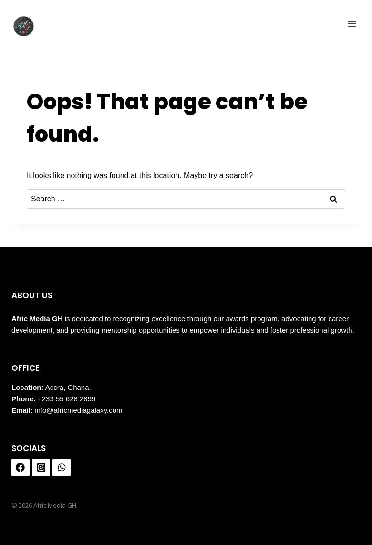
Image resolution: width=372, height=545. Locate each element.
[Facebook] (20, 468)
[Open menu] (352, 23)
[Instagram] (41, 468)
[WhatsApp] (61, 468)
